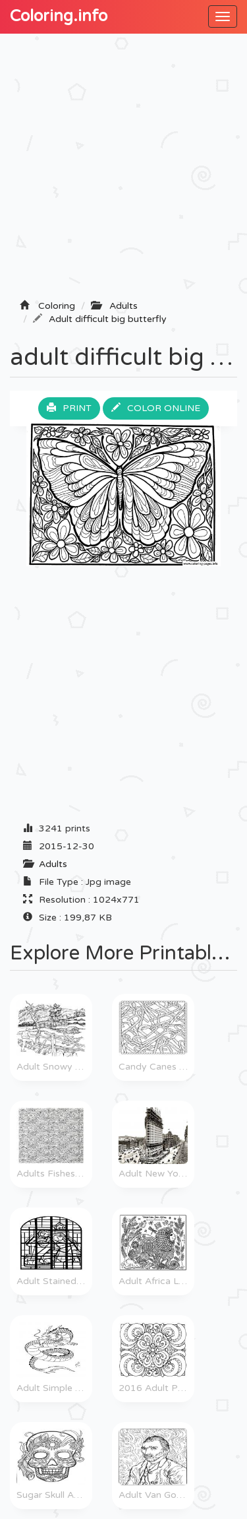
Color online (155, 408)
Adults (53, 864)
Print (69, 408)
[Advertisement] (123, 170)
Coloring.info (58, 16)
